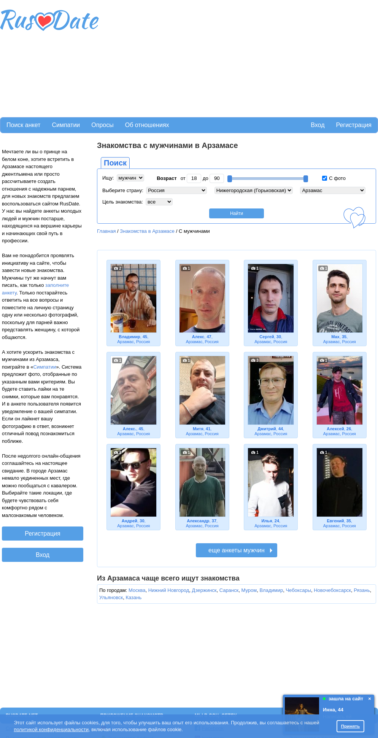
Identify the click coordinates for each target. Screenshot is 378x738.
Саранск (229, 590)
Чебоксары (298, 590)
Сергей (266, 336)
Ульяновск (111, 597)
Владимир (129, 336)
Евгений (335, 521)
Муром (249, 590)
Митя (198, 428)
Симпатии (66, 125)
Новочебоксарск (332, 590)
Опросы (102, 125)
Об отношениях (147, 125)
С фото (334, 178)
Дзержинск (204, 590)
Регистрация (354, 125)
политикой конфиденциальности (51, 729)
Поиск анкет (23, 125)
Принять (350, 726)
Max (335, 336)
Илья (266, 521)
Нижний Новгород (168, 590)
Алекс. (130, 428)
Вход (317, 125)
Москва (137, 590)
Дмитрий (266, 428)
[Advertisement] (196, 57)
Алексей (335, 428)
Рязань (362, 590)
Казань (133, 597)
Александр (198, 521)
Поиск (115, 163)
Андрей (129, 521)
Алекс (198, 336)
